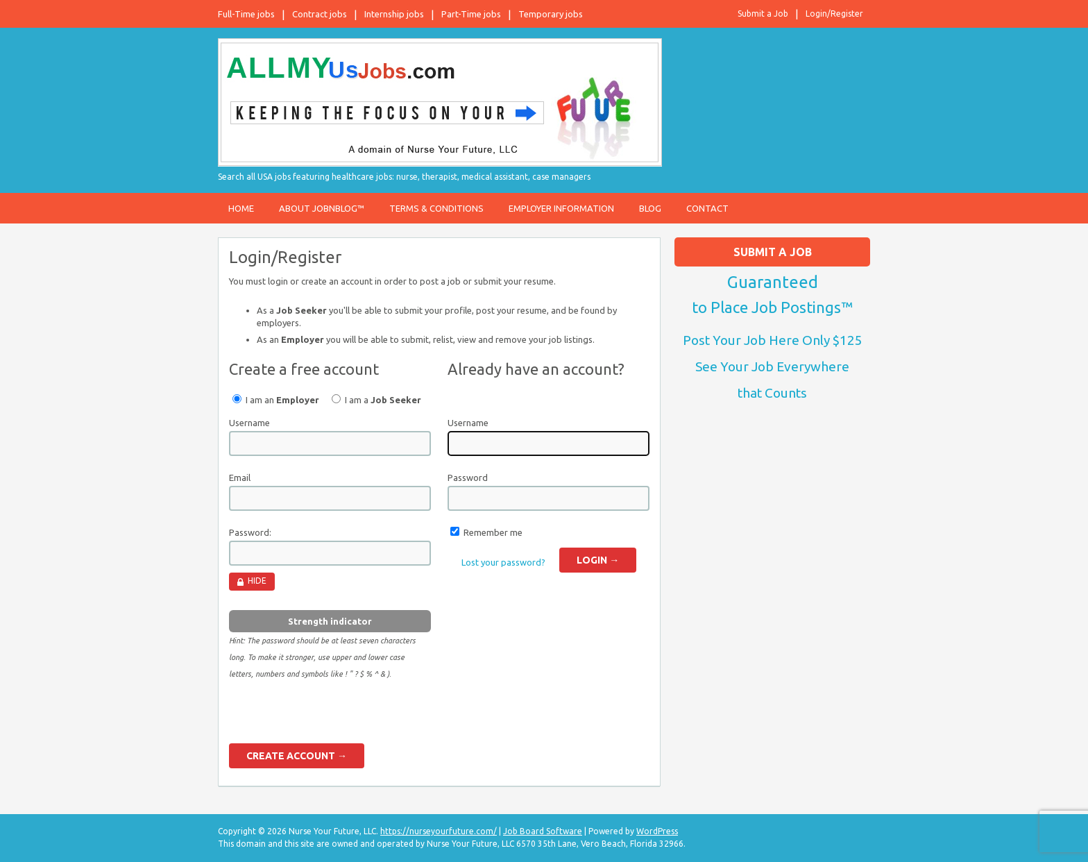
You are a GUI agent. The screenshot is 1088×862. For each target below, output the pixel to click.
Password (468, 477)
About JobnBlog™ (321, 208)
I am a (376, 399)
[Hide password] (252, 582)
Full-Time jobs (246, 14)
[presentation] (334, 716)
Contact (707, 208)
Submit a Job (763, 13)
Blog (650, 208)
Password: (250, 532)
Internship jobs (394, 14)
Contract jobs (319, 14)
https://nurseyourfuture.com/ (438, 831)
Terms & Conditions (436, 208)
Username (249, 423)
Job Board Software (542, 831)
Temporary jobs (550, 14)
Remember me (493, 532)
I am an (275, 399)
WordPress (657, 831)
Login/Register (834, 13)
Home (241, 208)
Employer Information (561, 208)
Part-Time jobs (471, 14)
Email (239, 477)
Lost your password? (503, 562)
